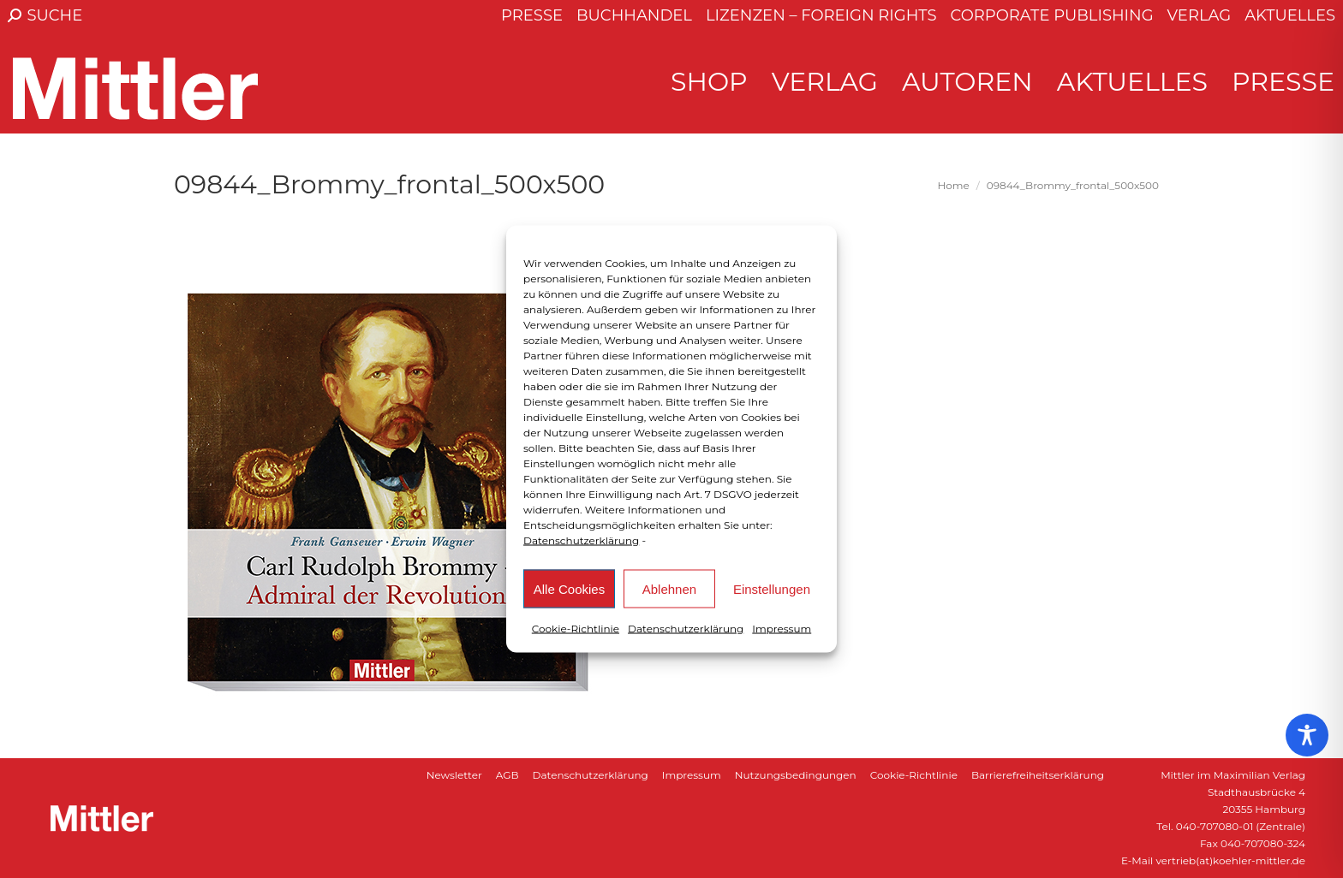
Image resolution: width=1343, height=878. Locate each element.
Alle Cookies (569, 588)
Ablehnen (669, 588)
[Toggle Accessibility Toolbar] (1307, 735)
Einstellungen (771, 588)
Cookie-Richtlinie (575, 628)
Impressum (781, 628)
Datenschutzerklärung (581, 540)
